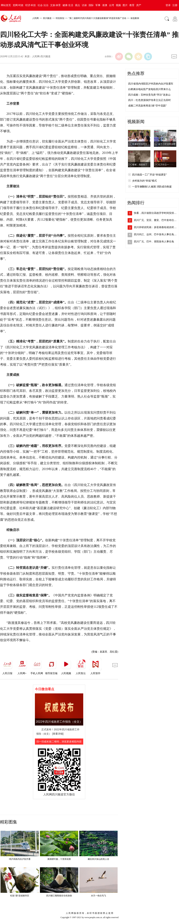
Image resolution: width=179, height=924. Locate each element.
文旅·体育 (55, 5)
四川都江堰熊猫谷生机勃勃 (59, 895)
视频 (118, 5)
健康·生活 (67, 5)
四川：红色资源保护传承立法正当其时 (149, 100)
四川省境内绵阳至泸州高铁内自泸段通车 (150, 83)
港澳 (104, 5)
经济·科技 (30, 5)
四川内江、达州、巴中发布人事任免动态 (156, 234)
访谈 (84, 5)
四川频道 (47, 18)
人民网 (35, 18)
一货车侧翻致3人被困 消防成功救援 (152, 186)
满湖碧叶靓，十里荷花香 (59, 859)
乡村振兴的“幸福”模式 (144, 180)
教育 (131, 5)
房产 (138, 5)
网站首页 (6, 5)
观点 (77, 5)
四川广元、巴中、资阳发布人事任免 (154, 241)
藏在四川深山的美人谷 (98, 859)
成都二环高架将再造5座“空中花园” (147, 105)
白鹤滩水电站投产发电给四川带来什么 (149, 89)
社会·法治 (43, 5)
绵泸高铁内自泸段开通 (19, 859)
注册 (174, 5)
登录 (168, 5)
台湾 (111, 5)
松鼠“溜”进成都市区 (19, 895)
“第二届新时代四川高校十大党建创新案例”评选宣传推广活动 (97, 18)
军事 (97, 5)
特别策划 (60, 18)
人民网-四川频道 (41, 56)
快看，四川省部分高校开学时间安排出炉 (156, 213)
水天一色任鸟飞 (98, 895)
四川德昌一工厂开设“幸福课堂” (149, 174)
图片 (125, 5)
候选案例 (134, 18)
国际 (91, 5)
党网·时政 (18, 5)
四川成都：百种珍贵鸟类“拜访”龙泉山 (149, 94)
